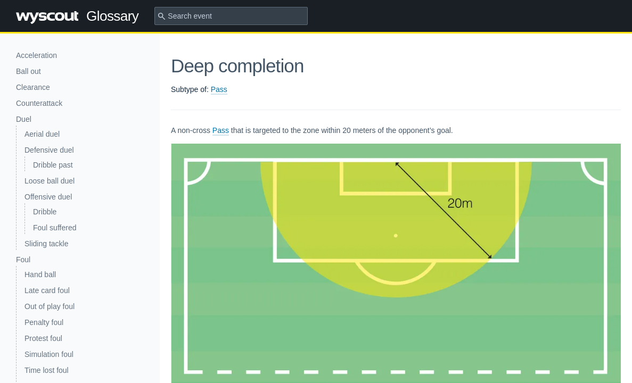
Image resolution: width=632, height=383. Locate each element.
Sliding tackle (46, 243)
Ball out (28, 71)
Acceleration (36, 55)
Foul (23, 259)
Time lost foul (46, 370)
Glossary (77, 16)
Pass (219, 89)
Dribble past (53, 165)
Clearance (33, 87)
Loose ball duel (49, 181)
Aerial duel (42, 134)
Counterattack (39, 103)
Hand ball (40, 274)
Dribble (44, 211)
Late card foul (47, 290)
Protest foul (43, 338)
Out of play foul (49, 306)
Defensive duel (49, 150)
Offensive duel (48, 197)
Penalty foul (43, 322)
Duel (23, 119)
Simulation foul (48, 354)
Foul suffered (54, 227)
